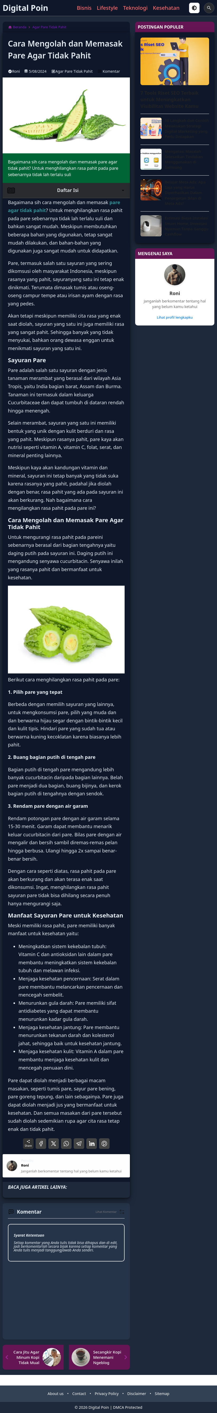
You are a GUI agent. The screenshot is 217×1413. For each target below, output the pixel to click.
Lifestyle (107, 7)
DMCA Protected (127, 1407)
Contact (79, 1393)
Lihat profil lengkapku (175, 317)
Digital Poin (25, 7)
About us (55, 1393)
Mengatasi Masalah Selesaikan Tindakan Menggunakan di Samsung (184, 159)
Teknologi (135, 7)
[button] (110, 1211)
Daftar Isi (66, 190)
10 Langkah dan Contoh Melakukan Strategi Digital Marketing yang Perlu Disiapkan (187, 128)
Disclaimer (136, 1393)
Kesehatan (166, 7)
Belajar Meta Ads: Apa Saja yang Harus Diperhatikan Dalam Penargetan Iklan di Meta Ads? (185, 192)
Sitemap (162, 1393)
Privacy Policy (107, 1393)
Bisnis (84, 7)
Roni (174, 293)
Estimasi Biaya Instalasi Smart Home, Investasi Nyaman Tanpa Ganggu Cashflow (186, 226)
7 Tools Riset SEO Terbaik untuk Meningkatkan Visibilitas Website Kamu (169, 99)
